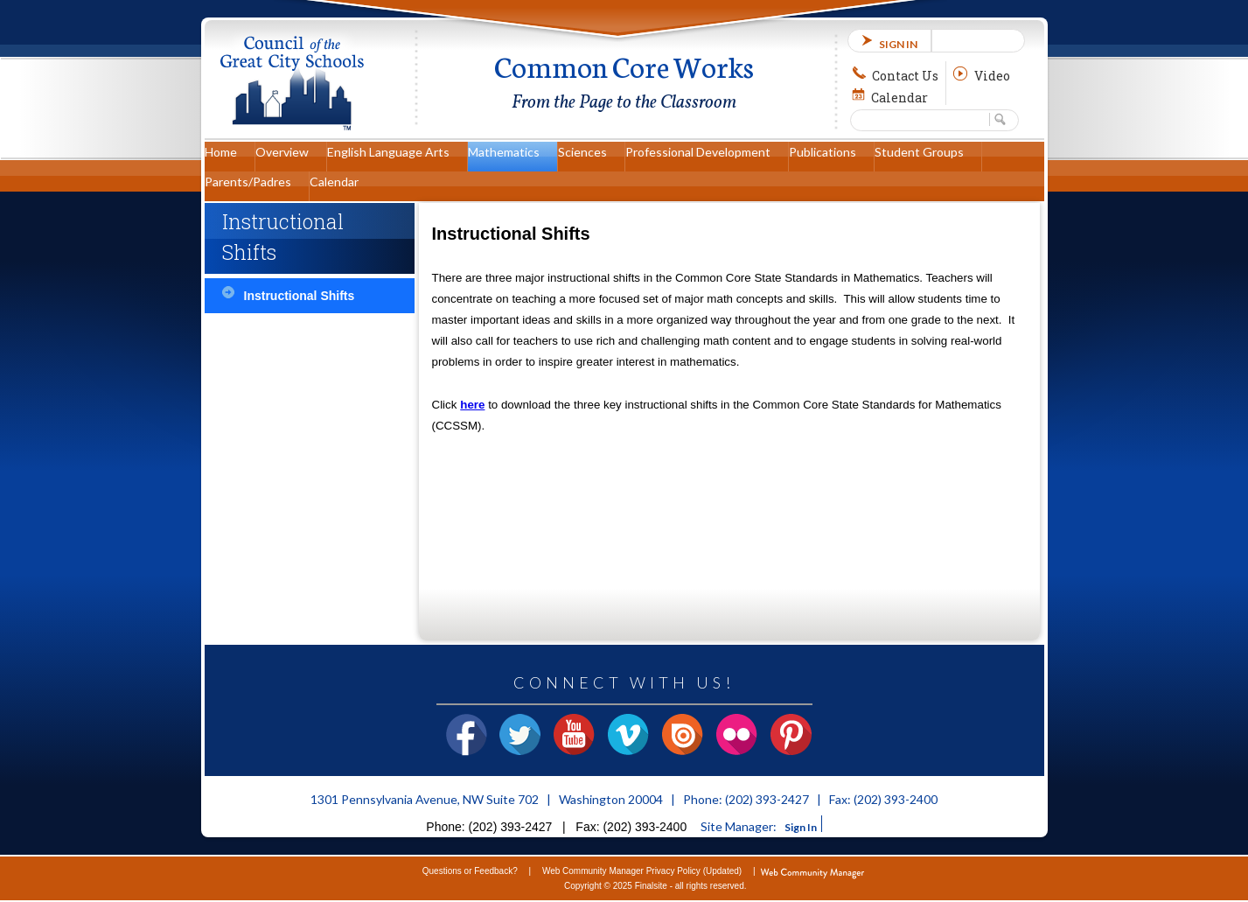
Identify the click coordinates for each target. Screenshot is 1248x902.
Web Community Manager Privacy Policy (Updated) (642, 871)
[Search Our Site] (920, 119)
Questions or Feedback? (470, 871)
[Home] (229, 156)
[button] (1000, 119)
